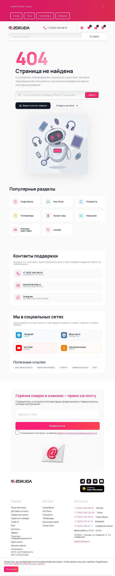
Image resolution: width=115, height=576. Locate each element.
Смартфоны (48, 507)
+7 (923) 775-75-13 (83, 521)
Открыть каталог (67, 105)
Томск (29, 15)
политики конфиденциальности (82, 433)
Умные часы (48, 525)
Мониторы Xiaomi (51, 521)
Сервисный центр (80, 367)
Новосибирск (45, 15)
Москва (16, 15)
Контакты (15, 529)
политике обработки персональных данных (24, 563)
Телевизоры (48, 518)
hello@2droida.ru (82, 541)
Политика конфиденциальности (21, 537)
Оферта (14, 532)
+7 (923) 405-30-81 (84, 516)
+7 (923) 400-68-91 (55, 28)
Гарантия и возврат (46, 367)
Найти (91, 94)
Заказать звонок (18, 545)
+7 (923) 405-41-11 (83, 525)
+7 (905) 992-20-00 (84, 512)
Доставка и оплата (23, 367)
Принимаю (11, 569)
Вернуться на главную (33, 105)
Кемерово (62, 15)
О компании (16, 549)
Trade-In (63, 367)
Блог (95, 367)
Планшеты (48, 514)
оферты (61, 433)
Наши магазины (18, 507)
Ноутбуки (47, 511)
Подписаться (57, 426)
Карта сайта (16, 541)
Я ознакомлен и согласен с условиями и (59, 433)
